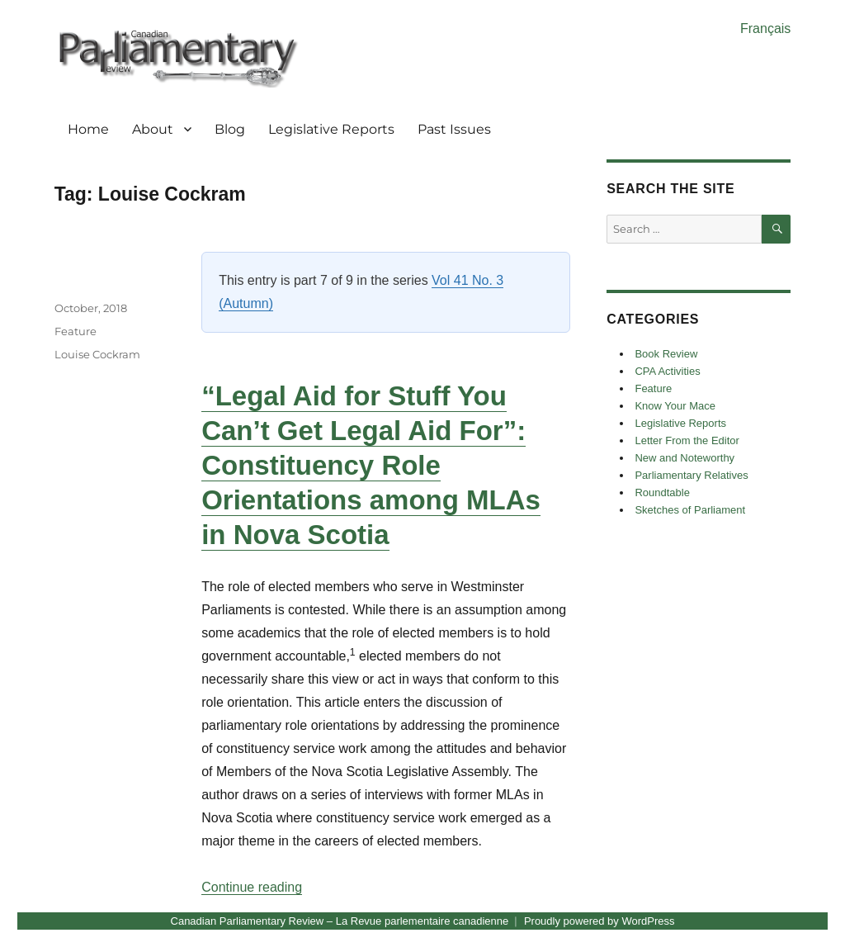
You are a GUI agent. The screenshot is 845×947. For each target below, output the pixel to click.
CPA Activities (667, 371)
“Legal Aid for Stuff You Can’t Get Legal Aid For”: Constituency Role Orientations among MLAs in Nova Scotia (371, 465)
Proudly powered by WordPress (599, 921)
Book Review (666, 354)
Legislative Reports (331, 129)
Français (765, 28)
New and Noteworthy (684, 458)
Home (88, 129)
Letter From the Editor (687, 440)
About (152, 129)
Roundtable (662, 492)
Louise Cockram (97, 354)
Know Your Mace (675, 406)
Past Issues (454, 129)
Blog (230, 129)
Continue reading (251, 887)
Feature (75, 331)
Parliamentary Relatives (691, 475)
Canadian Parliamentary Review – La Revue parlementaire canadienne (340, 921)
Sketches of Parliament (690, 510)
